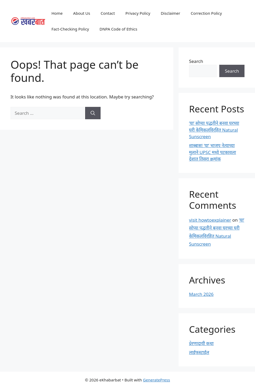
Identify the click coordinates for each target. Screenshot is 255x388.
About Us (81, 13)
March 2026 (201, 294)
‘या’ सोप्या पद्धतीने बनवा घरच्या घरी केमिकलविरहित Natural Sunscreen (214, 130)
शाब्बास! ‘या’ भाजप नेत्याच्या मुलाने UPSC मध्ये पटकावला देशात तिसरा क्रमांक (212, 152)
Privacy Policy (138, 13)
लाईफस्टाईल (199, 352)
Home (57, 13)
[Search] (93, 113)
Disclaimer (170, 13)
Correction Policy (206, 13)
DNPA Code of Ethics (118, 29)
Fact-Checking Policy (70, 29)
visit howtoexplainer (210, 220)
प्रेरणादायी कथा (201, 343)
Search (196, 61)
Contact (108, 13)
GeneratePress (156, 379)
